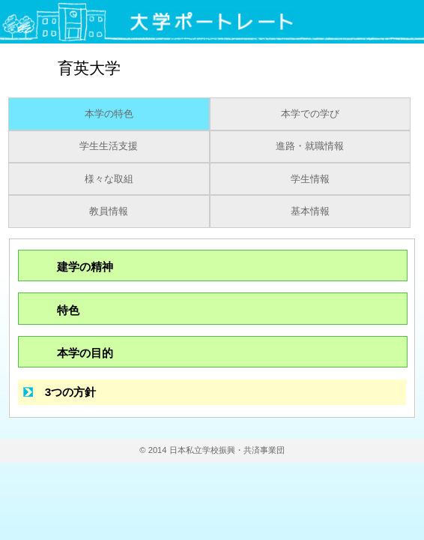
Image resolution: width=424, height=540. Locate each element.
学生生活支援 (108, 146)
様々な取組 (109, 179)
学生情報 (310, 179)
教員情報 (108, 211)
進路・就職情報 (310, 146)
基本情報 (310, 211)
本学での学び (310, 114)
